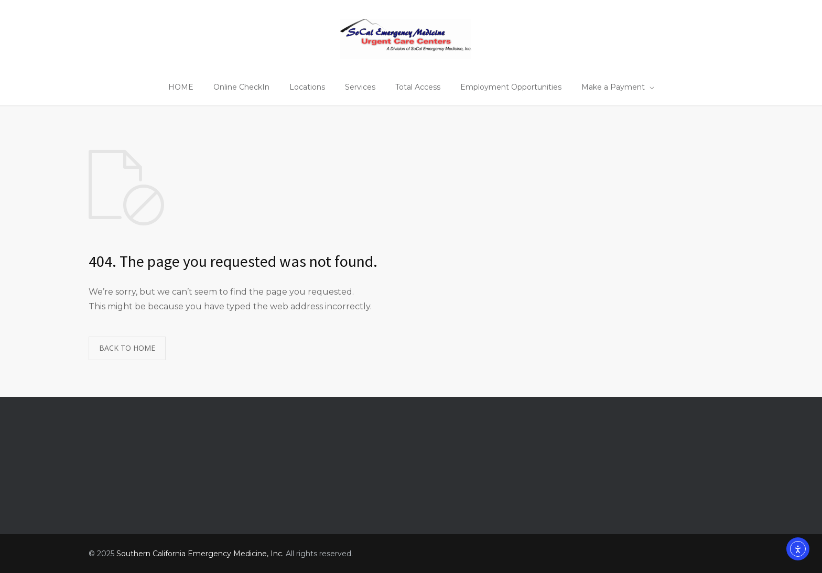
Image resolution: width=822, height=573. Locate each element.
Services (360, 87)
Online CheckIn (241, 87)
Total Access (417, 87)
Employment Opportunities (510, 87)
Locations (307, 87)
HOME (180, 87)
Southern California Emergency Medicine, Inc (199, 553)
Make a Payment (613, 87)
